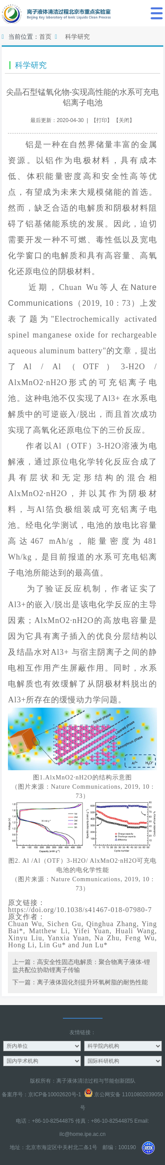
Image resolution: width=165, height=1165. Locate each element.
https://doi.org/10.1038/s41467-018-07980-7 (80, 909)
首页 (45, 36)
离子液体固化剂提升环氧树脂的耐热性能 (92, 982)
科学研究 (77, 36)
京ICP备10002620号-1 (54, 1094)
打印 (101, 120)
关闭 (124, 120)
